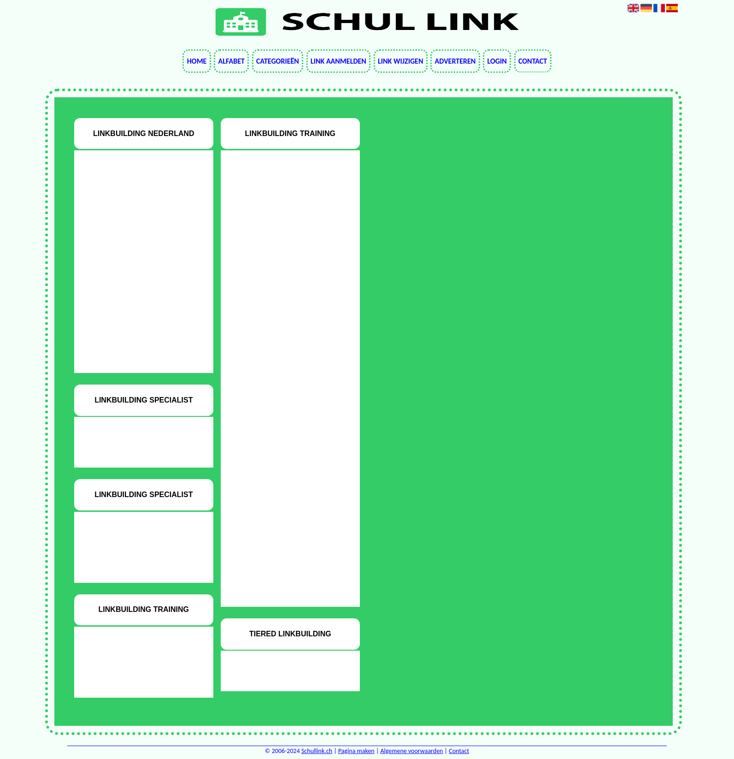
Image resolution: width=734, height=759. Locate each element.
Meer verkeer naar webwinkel (137, 242)
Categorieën (277, 61)
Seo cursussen (137, 261)
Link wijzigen (400, 61)
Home (197, 61)
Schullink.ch (316, 751)
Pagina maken (356, 751)
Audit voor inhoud (137, 223)
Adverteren (455, 61)
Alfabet (231, 61)
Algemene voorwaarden (412, 751)
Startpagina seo (137, 337)
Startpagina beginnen (137, 299)
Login (496, 61)
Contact (532, 61)
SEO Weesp (137, 281)
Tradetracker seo (137, 356)
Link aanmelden (338, 61)
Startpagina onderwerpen (137, 318)
